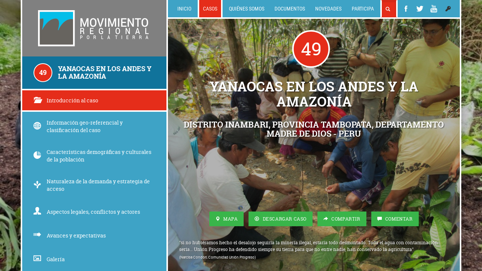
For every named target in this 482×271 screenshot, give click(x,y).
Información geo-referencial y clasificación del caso (78, 126)
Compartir (341, 219)
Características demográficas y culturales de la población (92, 155)
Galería (49, 259)
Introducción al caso (66, 100)
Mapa (226, 219)
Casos (210, 8)
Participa (363, 8)
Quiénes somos (246, 8)
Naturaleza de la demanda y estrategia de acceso (92, 185)
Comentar (395, 219)
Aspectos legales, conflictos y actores (87, 211)
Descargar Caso (281, 219)
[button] (448, 8)
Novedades (328, 8)
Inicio (184, 8)
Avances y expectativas (70, 235)
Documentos (290, 8)
